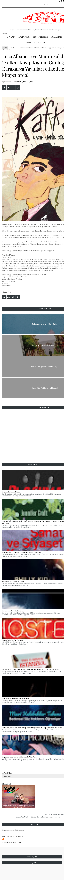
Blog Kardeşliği (40, 37)
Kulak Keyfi (56, 37)
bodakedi (7, 82)
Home (5, 48)
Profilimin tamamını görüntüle (12, 842)
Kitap (13, 48)
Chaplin (27, 42)
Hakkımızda (39, 42)
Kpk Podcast (24, 37)
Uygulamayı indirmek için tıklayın (13, 830)
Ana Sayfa (11, 37)
